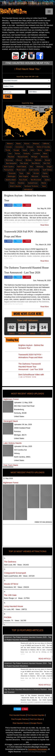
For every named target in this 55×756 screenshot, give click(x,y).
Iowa (10, 153)
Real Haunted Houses (21, 723)
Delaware (30, 147)
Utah (28, 173)
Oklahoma (39, 166)
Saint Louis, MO (16, 565)
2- (5, 569)
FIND (7, 96)
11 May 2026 (8, 478)
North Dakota (21, 166)
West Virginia (23, 176)
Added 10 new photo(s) (43, 522)
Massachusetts (23, 157)
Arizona (26, 143)
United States (19, 416)
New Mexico (36, 163)
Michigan (34, 157)
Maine (45, 153)
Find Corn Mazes (36, 719)
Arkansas (36, 143)
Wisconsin (34, 176)
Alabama (10, 143)
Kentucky (26, 153)
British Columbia (15, 186)
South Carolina (34, 170)
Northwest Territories (31, 186)
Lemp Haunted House (13, 606)
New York (46, 163)
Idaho (32, 150)
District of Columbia (43, 147)
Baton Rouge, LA (17, 598)
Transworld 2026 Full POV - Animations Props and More (30, 356)
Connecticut (19, 147)
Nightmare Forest (11, 399)
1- (5, 558)
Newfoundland (10, 180)
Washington (12, 176)
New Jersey (24, 163)
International (28, 189)
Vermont (36, 173)
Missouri (19, 160)
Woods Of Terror (11, 584)
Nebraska (38, 160)
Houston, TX (15, 621)
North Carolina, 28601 (22, 457)
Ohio (31, 166)
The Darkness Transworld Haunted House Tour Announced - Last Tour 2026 (30, 367)
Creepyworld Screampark (15, 573)
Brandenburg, (19, 409)
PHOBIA (7, 617)
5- (5, 603)
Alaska (18, 143)
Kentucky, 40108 (20, 413)
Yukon (44, 186)
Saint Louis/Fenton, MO (19, 576)
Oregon (49, 166)
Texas (21, 173)
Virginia (44, 173)
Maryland (11, 157)
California (46, 143)
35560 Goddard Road (22, 428)
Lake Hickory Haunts (12, 443)
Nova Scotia (23, 180)
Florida (7, 150)
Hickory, (17, 453)
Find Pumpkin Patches (19, 719)
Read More (44, 225)
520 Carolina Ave (20, 450)
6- (5, 614)
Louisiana (36, 153)
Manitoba (21, 183)
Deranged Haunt (10, 421)
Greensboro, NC (16, 587)
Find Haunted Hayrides (36, 715)
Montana (29, 160)
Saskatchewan (33, 183)
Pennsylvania (8, 170)
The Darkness (10, 562)
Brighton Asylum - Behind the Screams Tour (31, 346)
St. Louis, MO (15, 609)
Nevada (47, 160)
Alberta (43, 183)
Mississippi (9, 160)
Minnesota (44, 157)
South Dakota (47, 170)
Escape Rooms (36, 723)
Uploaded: (23, 403)
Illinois (40, 150)
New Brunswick (36, 180)
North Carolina (9, 166)
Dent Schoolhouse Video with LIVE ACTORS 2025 (31, 375)
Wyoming (45, 176)
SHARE (9, 205)
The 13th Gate (10, 595)
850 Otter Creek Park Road (24, 406)
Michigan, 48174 (20, 435)
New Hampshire (11, 163)
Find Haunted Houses (17, 715)
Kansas (17, 153)
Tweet (18, 709)
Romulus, (17, 431)
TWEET (18, 205)
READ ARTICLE (45, 659)
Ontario (12, 183)
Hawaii (24, 150)
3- (5, 580)
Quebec (47, 180)
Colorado (9, 147)
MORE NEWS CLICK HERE (28, 314)
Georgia (16, 150)
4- (5, 592)
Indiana (47, 150)
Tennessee (12, 173)
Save (25, 709)
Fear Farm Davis (10, 465)
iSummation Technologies (37, 749)
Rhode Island (21, 170)
